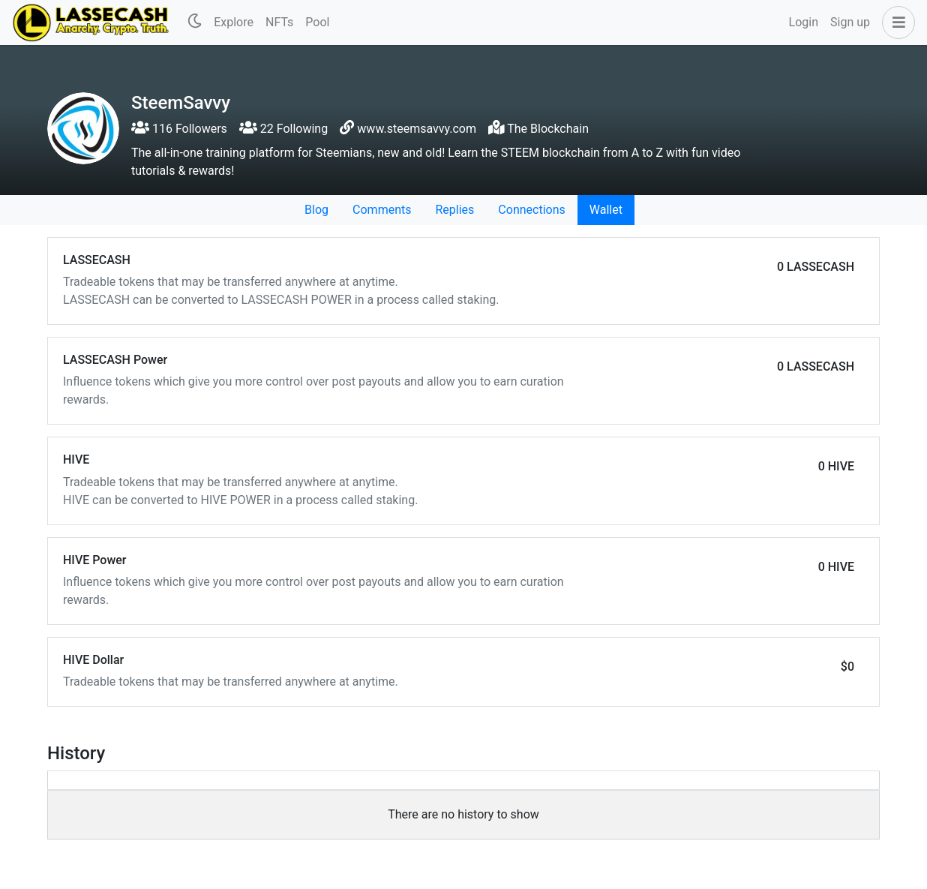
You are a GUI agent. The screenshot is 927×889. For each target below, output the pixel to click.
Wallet (606, 210)
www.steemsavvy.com (416, 129)
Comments (381, 210)
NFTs (279, 22)
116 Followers (179, 129)
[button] (895, 22)
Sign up (850, 22)
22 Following (283, 129)
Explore (234, 22)
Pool (317, 22)
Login (803, 22)
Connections (531, 210)
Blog (316, 210)
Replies (454, 210)
